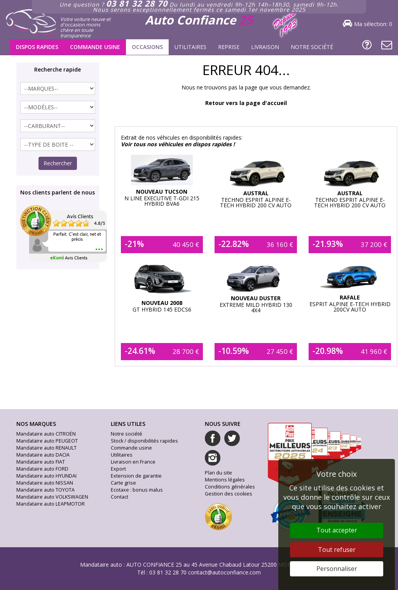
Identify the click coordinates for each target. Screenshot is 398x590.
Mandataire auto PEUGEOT (47, 441)
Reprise (228, 47)
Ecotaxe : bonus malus (137, 490)
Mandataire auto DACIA (43, 455)
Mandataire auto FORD (42, 469)
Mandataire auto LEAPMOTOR (50, 504)
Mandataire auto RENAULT (46, 448)
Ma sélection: (373, 24)
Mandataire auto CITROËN (46, 434)
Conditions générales (230, 486)
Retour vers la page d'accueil (246, 103)
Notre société (312, 47)
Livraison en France (133, 462)
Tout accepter (336, 530)
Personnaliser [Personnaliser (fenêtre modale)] (336, 568)
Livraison (265, 47)
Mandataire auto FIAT (40, 462)
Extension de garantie (136, 476)
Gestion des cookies (228, 493)
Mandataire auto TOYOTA (45, 490)
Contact (119, 497)
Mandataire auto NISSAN (44, 483)
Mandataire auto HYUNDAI (46, 476)
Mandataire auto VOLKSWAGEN (52, 497)
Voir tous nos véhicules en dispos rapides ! (178, 144)
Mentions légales (225, 479)
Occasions (147, 47)
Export (118, 469)
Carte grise (123, 483)
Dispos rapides (37, 47)
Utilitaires (190, 47)
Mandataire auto (101, 564)
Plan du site (218, 472)
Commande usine (95, 47)
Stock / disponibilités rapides (144, 441)
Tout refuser (337, 549)
